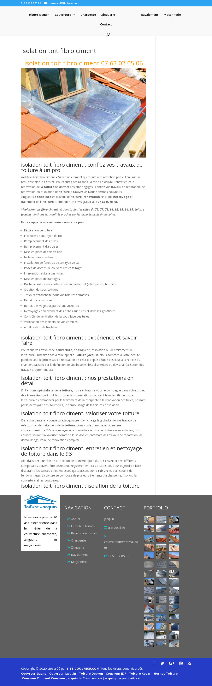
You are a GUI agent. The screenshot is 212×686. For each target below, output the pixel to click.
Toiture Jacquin (38, 15)
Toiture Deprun (91, 673)
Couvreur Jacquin (62, 673)
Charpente (88, 15)
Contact (106, 24)
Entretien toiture (83, 526)
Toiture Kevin (139, 673)
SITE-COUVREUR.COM (83, 668)
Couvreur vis (92, 678)
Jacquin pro (111, 678)
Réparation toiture (84, 533)
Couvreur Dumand (36, 678)
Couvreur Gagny (33, 673)
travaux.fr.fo (116, 527)
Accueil (76, 519)
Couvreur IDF (116, 673)
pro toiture (131, 678)
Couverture (63, 15)
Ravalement (149, 15)
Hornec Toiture (166, 673)
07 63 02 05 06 (118, 556)
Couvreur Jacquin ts (66, 678)
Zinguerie (108, 15)
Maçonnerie (172, 15)
